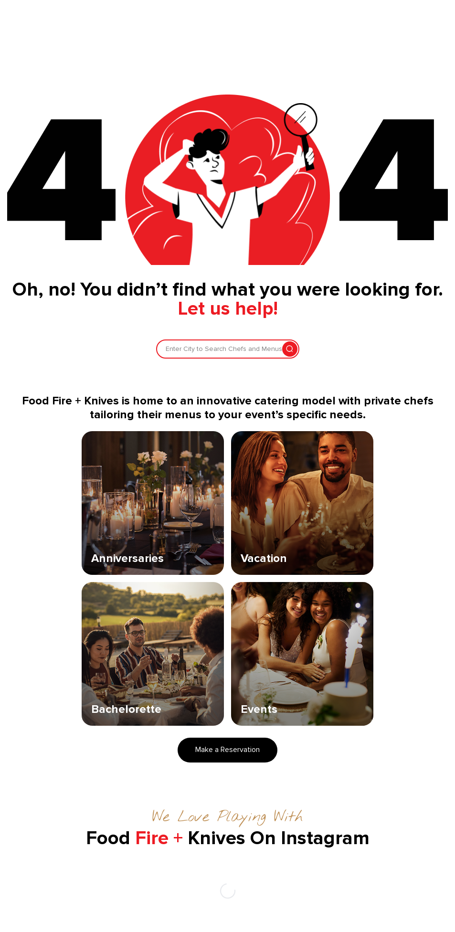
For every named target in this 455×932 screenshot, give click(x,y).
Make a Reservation (227, 749)
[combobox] (167, 349)
